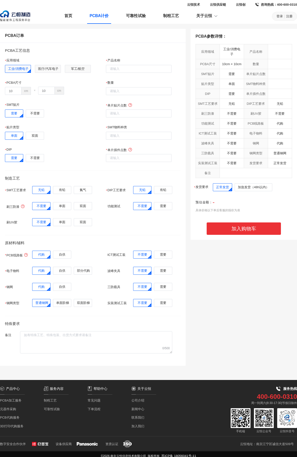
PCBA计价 (99, 16)
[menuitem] (68, 16)
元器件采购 (8, 409)
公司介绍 (137, 400)
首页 (68, 16)
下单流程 (94, 409)
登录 (279, 16)
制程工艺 (171, 16)
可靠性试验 (136, 16)
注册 (289, 16)
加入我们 (137, 426)
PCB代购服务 (10, 417)
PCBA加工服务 (11, 400)
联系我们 (137, 417)
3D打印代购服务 (12, 426)
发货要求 (202, 187)
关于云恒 (207, 16)
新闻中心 (137, 409)
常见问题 (94, 400)
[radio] (18, 69)
